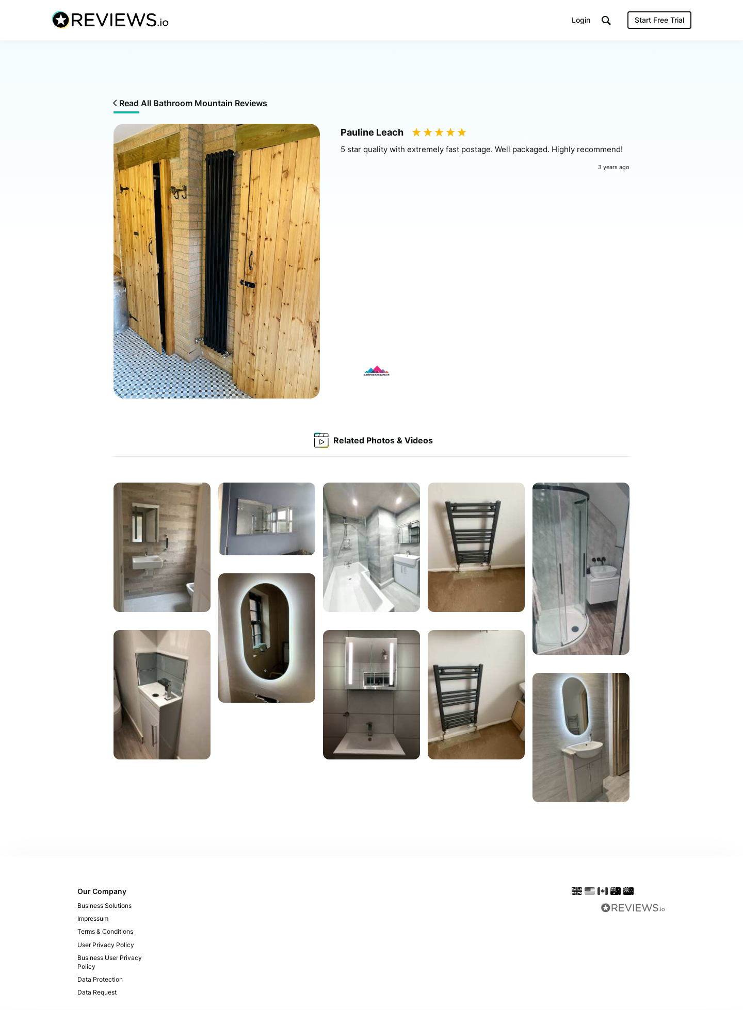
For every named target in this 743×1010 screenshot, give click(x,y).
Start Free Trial (659, 20)
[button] (606, 20)
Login (581, 20)
